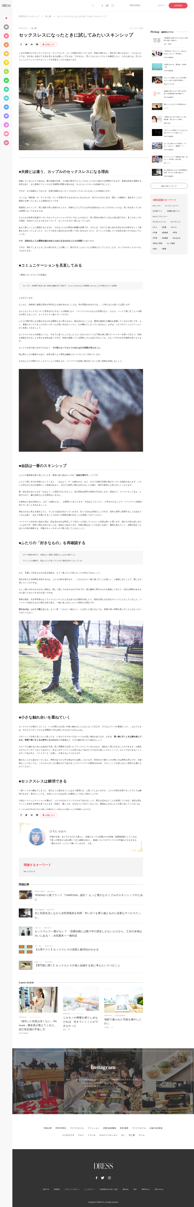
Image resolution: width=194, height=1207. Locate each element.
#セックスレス (29, 871)
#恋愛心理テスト (173, 211)
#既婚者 (165, 233)
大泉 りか (38, 928)
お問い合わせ (159, 1189)
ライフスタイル (35, 1017)
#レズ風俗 (171, 243)
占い (123, 1135)
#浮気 (175, 233)
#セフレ (174, 227)
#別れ (155, 249)
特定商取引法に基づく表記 (109, 1189)
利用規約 (57, 1189)
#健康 (164, 249)
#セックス (157, 206)
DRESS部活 (135, 5)
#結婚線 (165, 238)
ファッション (93, 1128)
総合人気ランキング (169, 186)
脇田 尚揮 (167, 123)
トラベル (92, 1135)
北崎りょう (38, 962)
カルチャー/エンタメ (108, 1135)
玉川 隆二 (38, 946)
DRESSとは (146, 1189)
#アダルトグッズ (159, 222)
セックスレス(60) (136, 28)
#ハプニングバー (171, 206)
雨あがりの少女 (169, 84)
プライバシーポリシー (72, 1189)
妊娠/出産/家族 (156, 1128)
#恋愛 (164, 227)
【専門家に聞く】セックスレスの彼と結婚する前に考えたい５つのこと (77, 965)
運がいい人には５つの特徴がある (175, 104)
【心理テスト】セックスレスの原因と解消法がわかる (67, 949)
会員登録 (178, 5)
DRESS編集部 (39, 910)
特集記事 (48, 1128)
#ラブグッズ (175, 222)
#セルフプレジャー (160, 216)
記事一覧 (46, 1189)
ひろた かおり (58, 831)
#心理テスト (157, 211)
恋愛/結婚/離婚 (120, 1015)
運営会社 (126, 1189)
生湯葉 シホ (108, 1027)
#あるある (177, 238)
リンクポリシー (90, 1189)
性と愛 (48, 16)
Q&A (135, 1189)
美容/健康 (124, 1128)
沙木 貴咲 (167, 44)
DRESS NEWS (40, 891)
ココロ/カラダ (68, 1135)
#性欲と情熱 (157, 243)
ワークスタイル (139, 1128)
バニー (166, 108)
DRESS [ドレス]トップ (29, 16)
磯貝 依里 (66, 1029)
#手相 (155, 238)
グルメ (81, 1135)
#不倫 (155, 233)
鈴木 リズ (167, 163)
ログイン (162, 5)
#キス (155, 227)
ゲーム (142, 1135)
